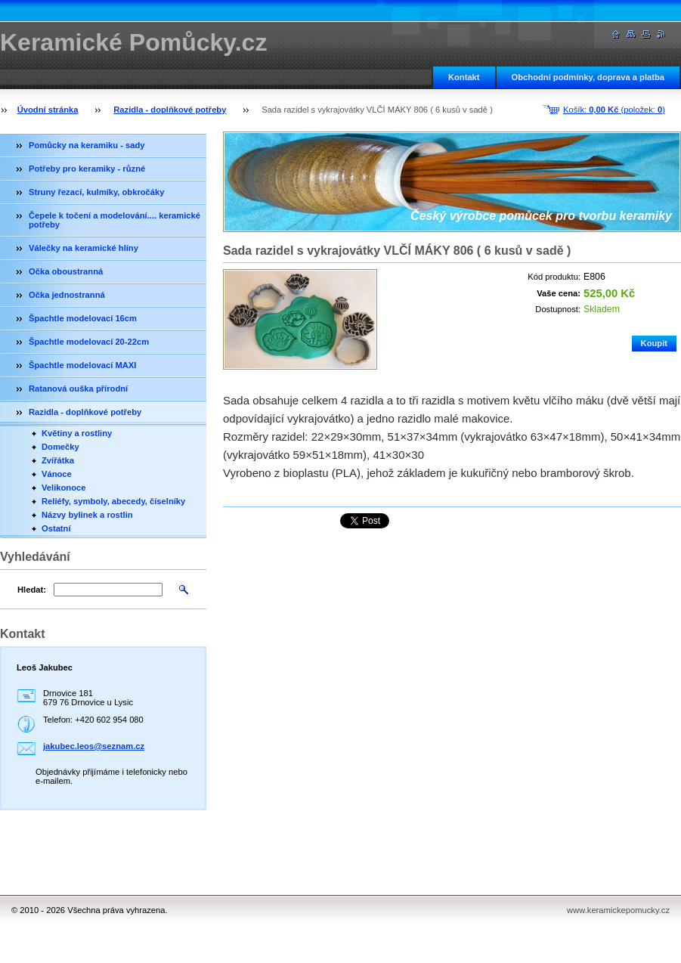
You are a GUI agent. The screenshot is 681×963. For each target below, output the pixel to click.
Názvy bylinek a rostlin (87, 514)
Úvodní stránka (48, 109)
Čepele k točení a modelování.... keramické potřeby (114, 220)
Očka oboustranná (66, 271)
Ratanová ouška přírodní (78, 388)
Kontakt (464, 77)
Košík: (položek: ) (614, 109)
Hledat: (31, 589)
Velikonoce (63, 487)
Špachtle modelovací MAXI (82, 365)
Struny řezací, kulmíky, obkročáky (97, 192)
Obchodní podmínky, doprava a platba (588, 77)
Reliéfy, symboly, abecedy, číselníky (113, 501)
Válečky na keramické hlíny (83, 247)
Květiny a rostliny (77, 433)
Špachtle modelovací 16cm (83, 318)
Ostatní (56, 528)
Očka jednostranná (67, 294)
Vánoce (57, 473)
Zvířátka (58, 460)
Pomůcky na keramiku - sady (87, 145)
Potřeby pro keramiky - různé (87, 168)
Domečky (60, 446)
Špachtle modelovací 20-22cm (89, 341)
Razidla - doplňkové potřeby (169, 109)
